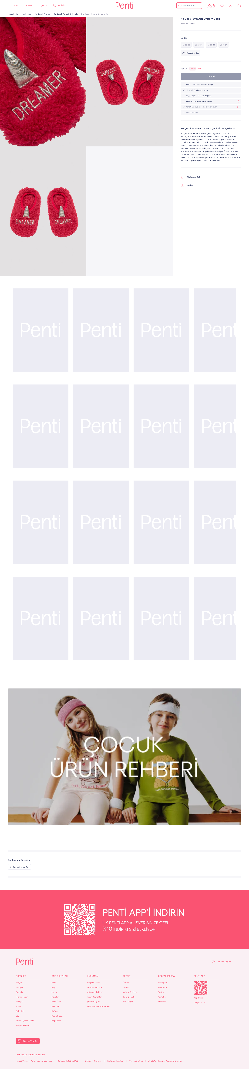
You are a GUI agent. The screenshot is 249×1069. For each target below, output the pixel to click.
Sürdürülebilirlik (94, 987)
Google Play (199, 1002)
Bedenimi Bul (190, 53)
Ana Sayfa (14, 14)
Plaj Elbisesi (57, 1016)
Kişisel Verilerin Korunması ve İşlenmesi (34, 1061)
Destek (127, 976)
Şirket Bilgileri (93, 1002)
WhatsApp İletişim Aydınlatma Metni (165, 1061)
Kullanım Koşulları (115, 1061)
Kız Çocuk (26, 14)
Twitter (161, 992)
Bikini (53, 983)
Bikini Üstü (56, 1002)
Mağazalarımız (93, 983)
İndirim (61, 5)
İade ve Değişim (130, 992)
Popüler (21, 976)
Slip (18, 1016)
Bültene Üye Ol (30, 1041)
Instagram (162, 983)
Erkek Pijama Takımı (25, 1021)
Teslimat (126, 987)
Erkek (29, 5)
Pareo (54, 992)
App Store (198, 998)
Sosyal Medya (166, 976)
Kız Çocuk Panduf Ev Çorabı (66, 14)
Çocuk (44, 5)
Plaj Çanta (56, 1021)
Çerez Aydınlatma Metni (68, 1061)
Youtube (162, 997)
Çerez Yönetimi (136, 1061)
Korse (18, 1006)
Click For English (223, 962)
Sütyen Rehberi (23, 1025)
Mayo (53, 987)
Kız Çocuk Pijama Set (19, 867)
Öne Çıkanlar (59, 976)
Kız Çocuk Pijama (42, 14)
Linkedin (162, 1002)
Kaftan (54, 1011)
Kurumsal (93, 976)
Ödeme (126, 983)
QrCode (200, 988)
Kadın (15, 5)
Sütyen (19, 983)
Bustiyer (19, 1002)
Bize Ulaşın (128, 1002)
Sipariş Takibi (129, 997)
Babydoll (20, 1011)
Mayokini (55, 997)
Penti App (199, 976)
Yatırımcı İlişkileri (95, 992)
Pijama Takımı (22, 997)
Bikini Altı (55, 1006)
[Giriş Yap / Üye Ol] (230, 6)
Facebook (162, 987)
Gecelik (19, 992)
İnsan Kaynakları (94, 997)
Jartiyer (19, 987)
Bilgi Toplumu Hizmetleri (98, 1006)
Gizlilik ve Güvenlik (93, 1061)
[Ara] (180, 5)
